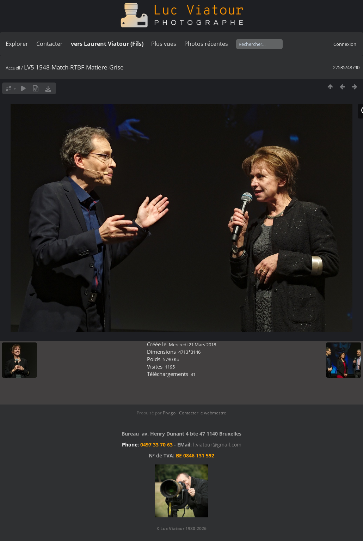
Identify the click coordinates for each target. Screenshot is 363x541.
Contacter (49, 44)
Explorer (17, 44)
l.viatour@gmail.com (217, 444)
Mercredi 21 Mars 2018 (192, 344)
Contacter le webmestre (202, 413)
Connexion (344, 44)
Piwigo (169, 413)
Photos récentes (206, 44)
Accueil (13, 68)
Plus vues (163, 44)
